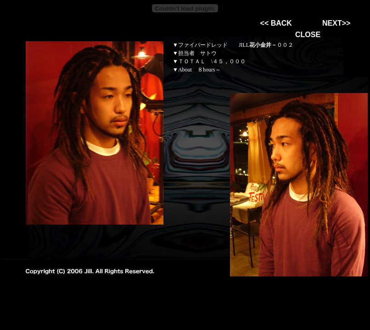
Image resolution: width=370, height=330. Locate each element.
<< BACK (276, 23)
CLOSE (307, 34)
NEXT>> (336, 23)
